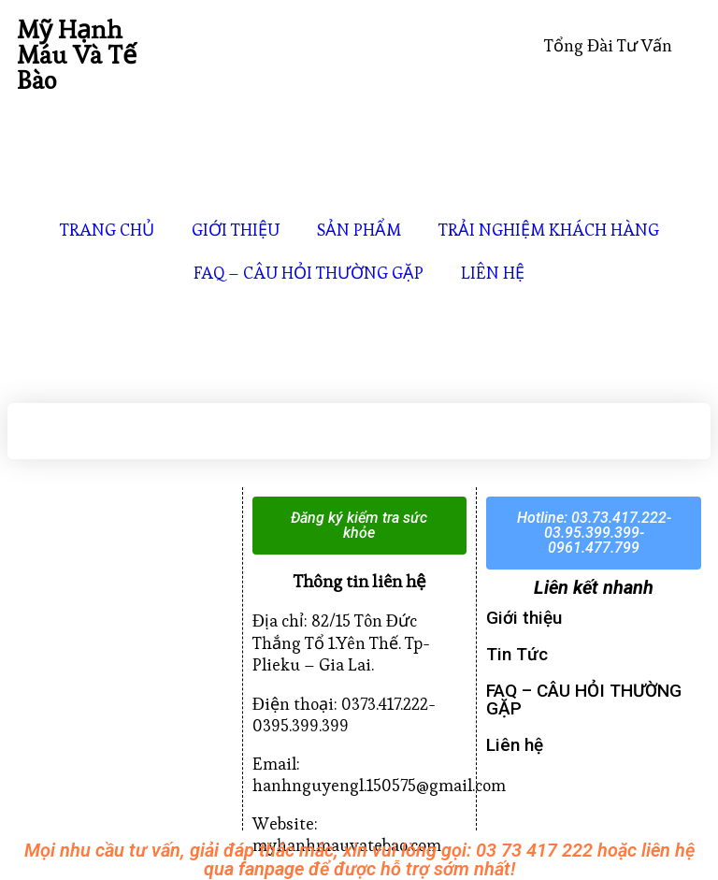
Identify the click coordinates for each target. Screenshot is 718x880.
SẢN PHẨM (359, 229)
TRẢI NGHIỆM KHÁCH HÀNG (548, 229)
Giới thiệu (524, 617)
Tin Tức (517, 654)
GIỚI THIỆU (236, 229)
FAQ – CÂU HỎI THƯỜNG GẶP (309, 272)
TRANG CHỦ (107, 229)
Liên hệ (514, 745)
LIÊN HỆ (492, 272)
